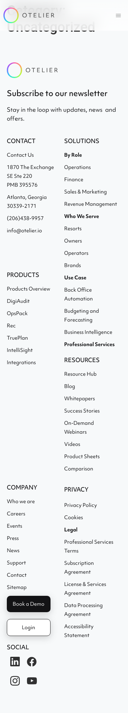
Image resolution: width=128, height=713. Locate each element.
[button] (118, 15)
